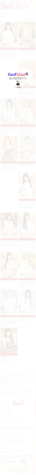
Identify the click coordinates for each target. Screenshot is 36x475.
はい (18, 81)
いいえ (18, 87)
